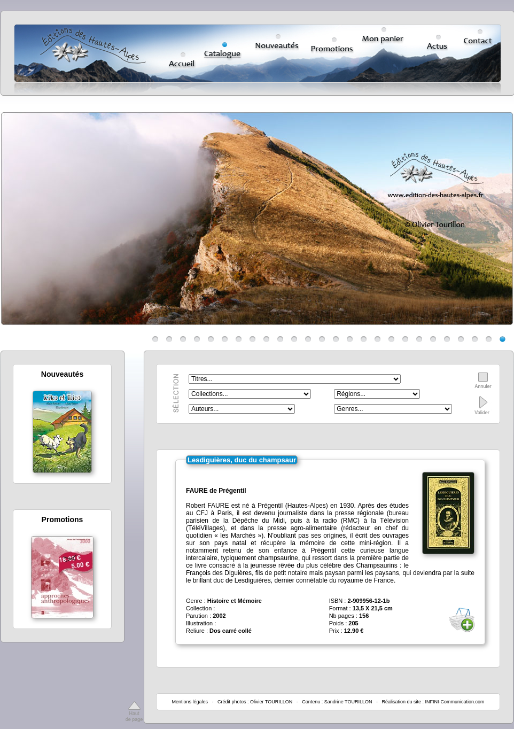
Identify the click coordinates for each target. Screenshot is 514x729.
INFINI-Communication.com (455, 701)
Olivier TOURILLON (271, 701)
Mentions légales (190, 701)
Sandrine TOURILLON (348, 701)
